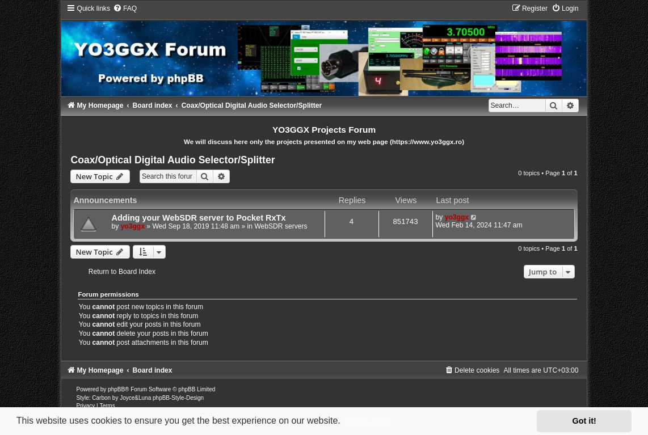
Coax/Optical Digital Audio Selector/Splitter (172, 160)
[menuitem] (125, 8)
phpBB (116, 389)
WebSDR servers (280, 226)
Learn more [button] (367, 420)
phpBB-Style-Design (178, 398)
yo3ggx (133, 226)
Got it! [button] (584, 420)
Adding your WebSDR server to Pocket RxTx (198, 217)
